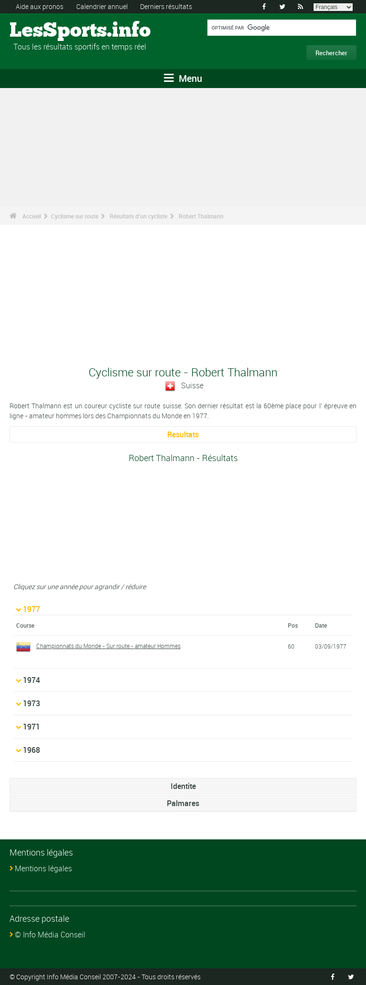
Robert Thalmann (201, 216)
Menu (183, 78)
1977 (31, 609)
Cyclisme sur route (74, 216)
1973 (31, 703)
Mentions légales (43, 868)
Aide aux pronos (39, 6)
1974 (31, 680)
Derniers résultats (166, 6)
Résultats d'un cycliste (138, 216)
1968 (31, 750)
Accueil (31, 216)
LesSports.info (45, 31)
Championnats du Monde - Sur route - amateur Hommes (108, 646)
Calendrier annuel (102, 6)
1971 (31, 726)
